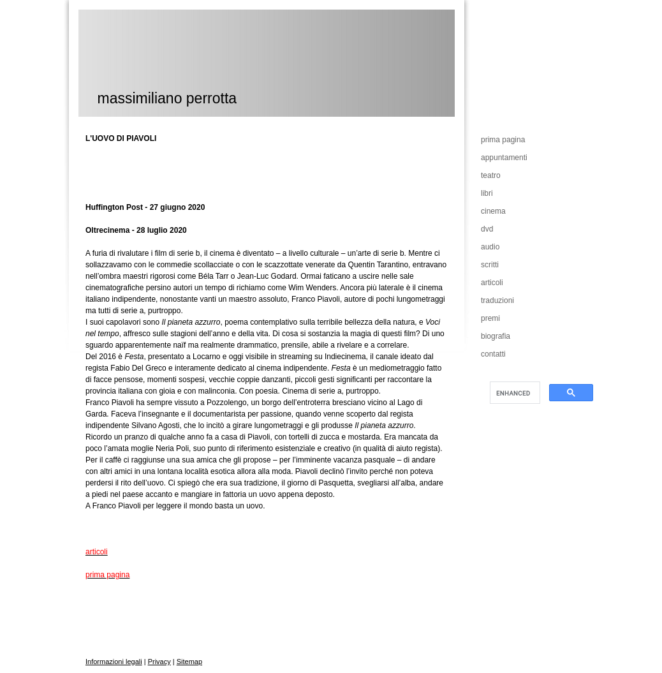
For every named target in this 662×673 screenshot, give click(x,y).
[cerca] (513, 393)
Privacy (159, 661)
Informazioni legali (113, 661)
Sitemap (189, 661)
